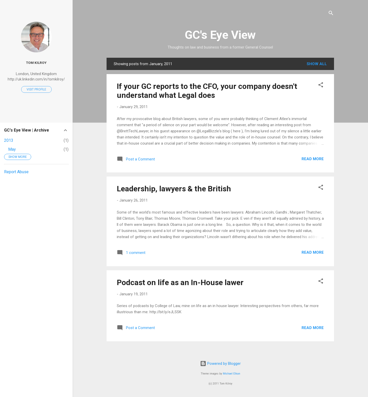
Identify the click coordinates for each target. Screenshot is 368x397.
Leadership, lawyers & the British (174, 188)
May (12, 149)
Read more (313, 159)
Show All (317, 64)
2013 (8, 140)
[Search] (331, 14)
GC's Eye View (220, 35)
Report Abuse (16, 171)
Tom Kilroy (36, 63)
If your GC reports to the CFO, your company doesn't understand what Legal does (207, 91)
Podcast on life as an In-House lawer (180, 282)
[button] (321, 86)
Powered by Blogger (220, 363)
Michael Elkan (231, 373)
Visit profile (36, 89)
